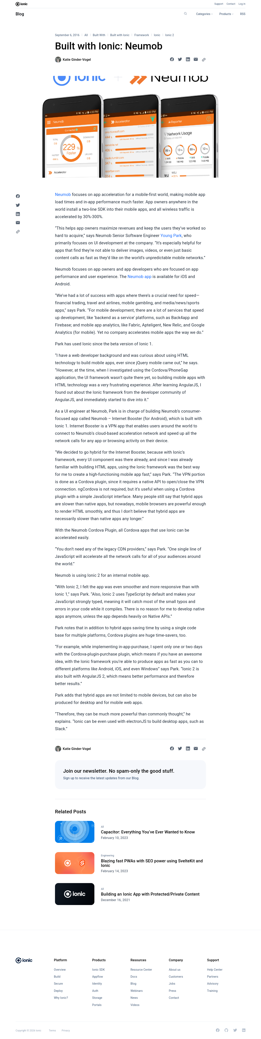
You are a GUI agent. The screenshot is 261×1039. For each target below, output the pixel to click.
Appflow (97, 976)
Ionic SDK (98, 969)
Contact (231, 3)
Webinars (136, 990)
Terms (52, 1030)
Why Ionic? (61, 997)
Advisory (212, 983)
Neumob (63, 194)
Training (212, 990)
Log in (242, 3)
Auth (95, 990)
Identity (97, 983)
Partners (212, 976)
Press (172, 990)
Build (57, 976)
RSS (242, 14)
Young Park (171, 235)
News (134, 997)
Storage (97, 997)
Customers (176, 976)
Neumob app (139, 276)
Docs (133, 976)
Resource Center (141, 969)
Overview (60, 969)
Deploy (58, 990)
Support (218, 3)
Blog (20, 13)
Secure (58, 983)
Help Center (214, 969)
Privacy (66, 1030)
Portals (97, 1005)
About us (175, 969)
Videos (135, 1005)
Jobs (172, 983)
